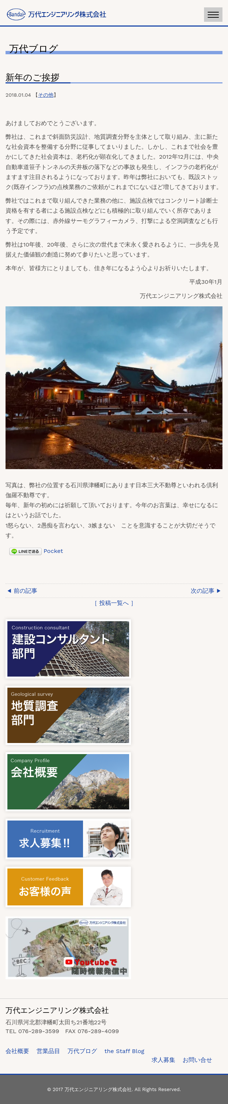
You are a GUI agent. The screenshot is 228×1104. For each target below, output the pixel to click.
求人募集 (163, 1059)
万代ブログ (82, 1051)
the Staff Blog (124, 1051)
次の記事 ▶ (206, 590)
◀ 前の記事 (22, 590)
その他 (45, 95)
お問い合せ (197, 1059)
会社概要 (17, 1051)
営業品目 (48, 1051)
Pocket (53, 550)
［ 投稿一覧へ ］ (114, 602)
